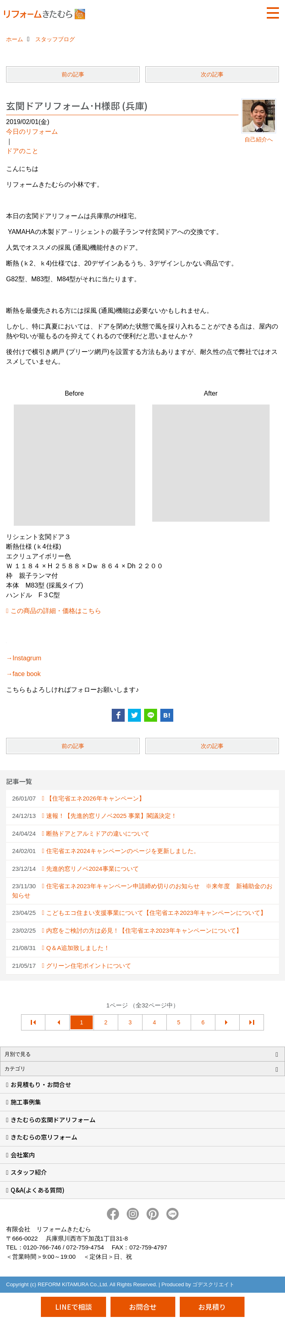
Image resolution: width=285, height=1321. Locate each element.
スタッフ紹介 (29, 1172)
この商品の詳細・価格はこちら (56, 610)
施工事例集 (26, 1102)
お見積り (212, 1307)
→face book (23, 673)
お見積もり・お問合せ (41, 1084)
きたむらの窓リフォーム (44, 1137)
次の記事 (212, 74)
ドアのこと (22, 150)
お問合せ (143, 1307)
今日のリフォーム (32, 131)
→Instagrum (23, 658)
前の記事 (73, 74)
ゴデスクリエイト (213, 1284)
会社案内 (23, 1154)
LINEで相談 (73, 1307)
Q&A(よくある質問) (37, 1190)
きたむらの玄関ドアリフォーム (53, 1119)
